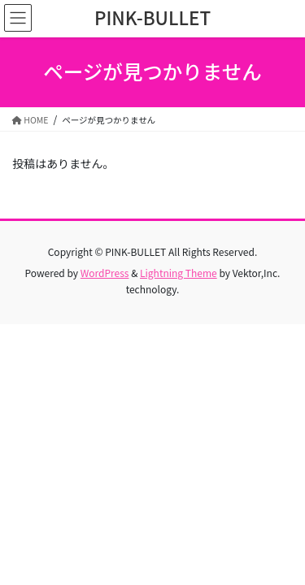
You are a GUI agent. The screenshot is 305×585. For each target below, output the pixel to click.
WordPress (105, 273)
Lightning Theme (178, 273)
